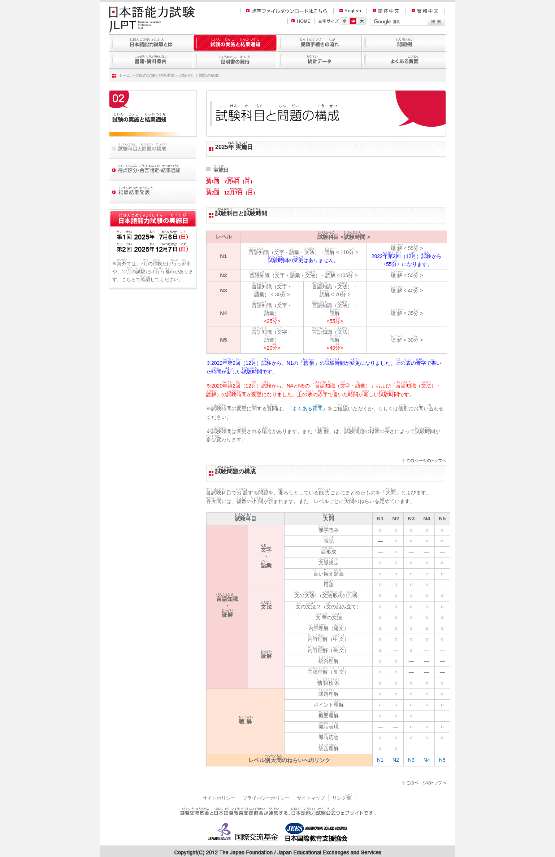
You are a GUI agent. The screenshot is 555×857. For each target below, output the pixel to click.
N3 (411, 760)
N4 (427, 760)
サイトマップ (311, 798)
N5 (442, 760)
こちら (129, 279)
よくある (307, 408)
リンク (342, 798)
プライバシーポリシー (266, 798)
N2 (396, 760)
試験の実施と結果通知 (155, 75)
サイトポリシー (219, 798)
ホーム (124, 75)
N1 (380, 760)
